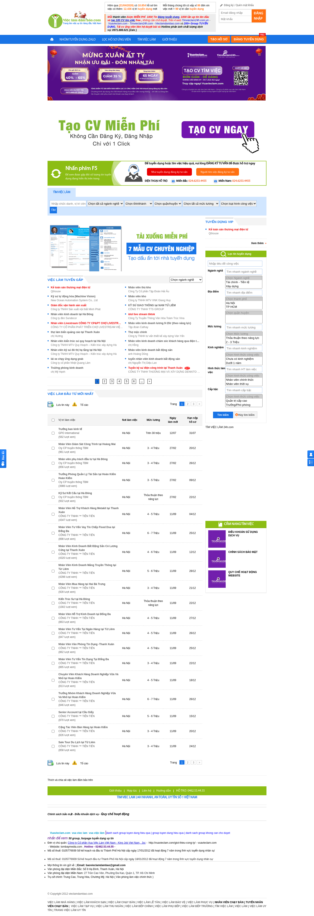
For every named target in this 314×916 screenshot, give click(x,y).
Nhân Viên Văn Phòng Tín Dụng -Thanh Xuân (86, 644)
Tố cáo (84, 404)
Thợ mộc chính (137, 332)
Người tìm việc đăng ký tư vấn (218, 172)
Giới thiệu (115, 790)
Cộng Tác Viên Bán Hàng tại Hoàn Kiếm (83, 727)
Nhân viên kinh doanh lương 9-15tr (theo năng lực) (159, 323)
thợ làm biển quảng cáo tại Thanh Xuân (75, 332)
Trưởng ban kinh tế (70, 429)
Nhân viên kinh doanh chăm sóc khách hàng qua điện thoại (164, 341)
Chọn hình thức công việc (243, 355)
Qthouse (56, 291)
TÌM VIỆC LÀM (146, 39)
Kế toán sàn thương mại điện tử (70, 287)
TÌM (53, 210)
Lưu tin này (62, 404)
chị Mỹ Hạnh (58, 371)
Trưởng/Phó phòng (243, 405)
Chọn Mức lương (243, 334)
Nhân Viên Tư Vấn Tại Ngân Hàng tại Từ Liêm (86, 629)
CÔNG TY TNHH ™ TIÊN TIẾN (76, 516)
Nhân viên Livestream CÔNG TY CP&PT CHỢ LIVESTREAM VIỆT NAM (87, 323)
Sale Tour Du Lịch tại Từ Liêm (76, 742)
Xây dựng (243, 286)
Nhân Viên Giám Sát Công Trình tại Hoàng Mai (87, 444)
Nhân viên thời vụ (243, 384)
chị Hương (57, 336)
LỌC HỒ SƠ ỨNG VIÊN (116, 39)
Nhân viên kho (137, 296)
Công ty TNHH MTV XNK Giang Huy (149, 300)
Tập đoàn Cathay (138, 327)
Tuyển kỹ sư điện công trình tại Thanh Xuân (159, 368)
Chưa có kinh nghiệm (243, 359)
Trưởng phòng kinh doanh (67, 367)
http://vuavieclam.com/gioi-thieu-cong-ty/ (172, 842)
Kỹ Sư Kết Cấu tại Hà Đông (75, 493)
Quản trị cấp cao (243, 401)
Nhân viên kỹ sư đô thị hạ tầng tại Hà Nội (76, 350)
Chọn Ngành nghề (243, 278)
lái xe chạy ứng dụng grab (67, 358)
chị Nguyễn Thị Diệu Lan (142, 362)
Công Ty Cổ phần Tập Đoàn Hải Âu (148, 291)
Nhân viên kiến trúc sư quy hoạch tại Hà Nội (78, 341)
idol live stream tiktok (141, 314)
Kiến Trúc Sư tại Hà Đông (74, 599)
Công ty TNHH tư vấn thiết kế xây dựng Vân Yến (156, 336)
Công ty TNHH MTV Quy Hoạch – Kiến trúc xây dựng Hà (84, 345)
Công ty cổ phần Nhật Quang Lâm (70, 362)
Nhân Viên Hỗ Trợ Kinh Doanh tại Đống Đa (84, 614)
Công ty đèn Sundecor (64, 318)
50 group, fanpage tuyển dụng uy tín (91, 838)
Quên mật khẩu (245, 5)
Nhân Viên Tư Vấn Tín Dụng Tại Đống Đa (83, 659)
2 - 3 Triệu (243, 342)
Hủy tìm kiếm (246, 414)
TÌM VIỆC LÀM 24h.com (219, 427)
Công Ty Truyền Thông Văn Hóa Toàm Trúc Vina (156, 318)
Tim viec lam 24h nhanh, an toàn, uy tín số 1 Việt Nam (157, 797)
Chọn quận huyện (243, 313)
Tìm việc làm (61, 192)
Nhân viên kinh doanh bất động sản (150, 350)
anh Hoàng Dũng (138, 353)
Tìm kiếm (223, 414)
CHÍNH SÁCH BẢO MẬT (243, 552)
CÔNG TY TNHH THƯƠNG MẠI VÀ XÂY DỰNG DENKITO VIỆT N (164, 371)
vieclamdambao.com (81, 893)
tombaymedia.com (71, 846)
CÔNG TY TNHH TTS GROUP (146, 309)
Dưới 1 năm (243, 363)
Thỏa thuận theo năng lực (243, 338)
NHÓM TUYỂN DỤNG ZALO (78, 39)
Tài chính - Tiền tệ (243, 282)
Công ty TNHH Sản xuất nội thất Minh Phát (76, 309)
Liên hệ (146, 790)
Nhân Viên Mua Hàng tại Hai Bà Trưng (81, 584)
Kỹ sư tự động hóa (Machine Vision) (73, 296)
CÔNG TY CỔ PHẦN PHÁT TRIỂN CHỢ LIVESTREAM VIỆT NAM (87, 327)
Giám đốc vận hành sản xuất (68, 305)
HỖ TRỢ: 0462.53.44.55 (190, 790)
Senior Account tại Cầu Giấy (76, 712)
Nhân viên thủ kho (139, 287)
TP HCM (243, 307)
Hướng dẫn (163, 790)
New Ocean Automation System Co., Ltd (74, 300)
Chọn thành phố (243, 299)
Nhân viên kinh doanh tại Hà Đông (72, 314)
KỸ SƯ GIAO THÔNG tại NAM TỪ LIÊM (152, 305)
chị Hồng (133, 345)
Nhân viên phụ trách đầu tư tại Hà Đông (83, 459)
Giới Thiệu (169, 39)
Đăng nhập (258, 16)
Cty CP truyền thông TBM (73, 448)
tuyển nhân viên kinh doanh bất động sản (154, 358)
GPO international (68, 433)
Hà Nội (243, 303)
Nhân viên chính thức (243, 380)
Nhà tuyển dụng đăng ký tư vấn (169, 172)
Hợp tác (132, 790)
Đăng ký (229, 5)
